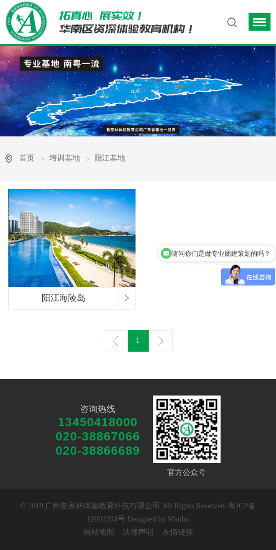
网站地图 (98, 532)
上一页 (116, 340)
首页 (27, 158)
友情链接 (177, 532)
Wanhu (178, 519)
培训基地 (64, 158)
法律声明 (138, 532)
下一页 (161, 340)
